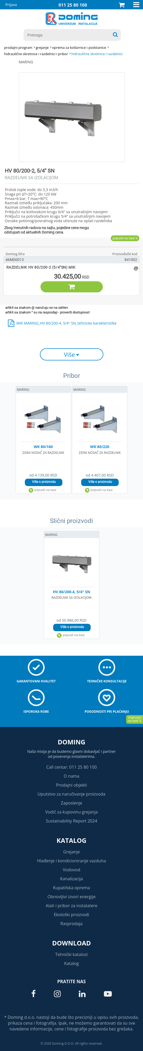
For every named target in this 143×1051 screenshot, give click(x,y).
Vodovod (71, 870)
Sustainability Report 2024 (71, 821)
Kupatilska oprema (71, 888)
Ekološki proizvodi (71, 914)
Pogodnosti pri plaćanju (107, 711)
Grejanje (71, 852)
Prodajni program (18, 47)
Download (71, 943)
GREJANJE (42, 47)
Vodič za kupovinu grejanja (71, 812)
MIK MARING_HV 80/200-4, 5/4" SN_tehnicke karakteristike (66, 323)
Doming (71, 742)
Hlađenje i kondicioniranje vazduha (71, 861)
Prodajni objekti (71, 785)
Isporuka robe (36, 711)
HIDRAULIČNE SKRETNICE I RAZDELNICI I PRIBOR (36, 53)
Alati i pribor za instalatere (71, 906)
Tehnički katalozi (71, 954)
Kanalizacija (71, 879)
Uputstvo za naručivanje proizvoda (71, 794)
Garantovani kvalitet (36, 681)
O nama (71, 776)
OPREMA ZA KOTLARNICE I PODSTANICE (79, 47)
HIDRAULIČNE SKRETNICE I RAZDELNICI (97, 53)
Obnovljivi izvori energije (72, 897)
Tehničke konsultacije (106, 681)
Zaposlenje (71, 803)
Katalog (71, 840)
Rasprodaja (72, 923)
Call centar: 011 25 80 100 (71, 767)
